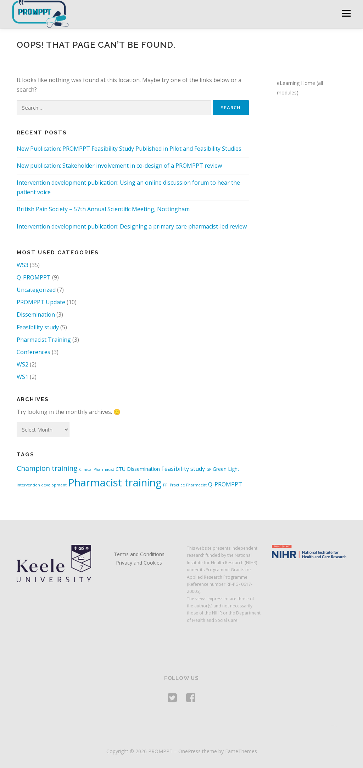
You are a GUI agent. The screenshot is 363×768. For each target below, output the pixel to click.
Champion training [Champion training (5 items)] (47, 468)
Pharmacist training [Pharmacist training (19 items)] (115, 482)
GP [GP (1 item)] (208, 469)
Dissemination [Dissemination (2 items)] (143, 469)
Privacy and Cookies (139, 562)
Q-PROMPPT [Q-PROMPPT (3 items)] (225, 484)
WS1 (22, 377)
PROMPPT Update (41, 302)
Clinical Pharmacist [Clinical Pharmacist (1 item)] (96, 469)
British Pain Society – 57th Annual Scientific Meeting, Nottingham (103, 209)
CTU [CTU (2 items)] (120, 469)
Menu (346, 13)
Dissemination (36, 314)
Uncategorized (36, 290)
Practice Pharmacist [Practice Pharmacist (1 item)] (188, 485)
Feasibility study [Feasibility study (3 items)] (183, 469)
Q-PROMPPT (34, 277)
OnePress (189, 751)
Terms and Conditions (139, 554)
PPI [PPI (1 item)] (165, 485)
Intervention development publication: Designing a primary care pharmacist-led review (132, 226)
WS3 (22, 265)
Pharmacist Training (44, 339)
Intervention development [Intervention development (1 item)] (42, 485)
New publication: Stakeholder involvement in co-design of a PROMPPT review (119, 165)
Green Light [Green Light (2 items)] (226, 469)
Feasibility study (38, 327)
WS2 (22, 364)
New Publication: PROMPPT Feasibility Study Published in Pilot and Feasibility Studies (129, 148)
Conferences (33, 352)
